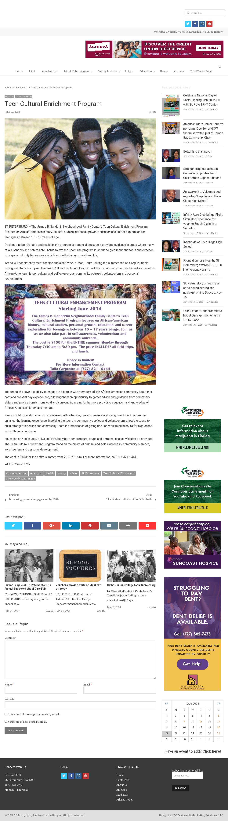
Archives (179, 71)
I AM (32, 71)
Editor (209, 156)
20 (218, 727)
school (74, 473)
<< (166, 704)
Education (146, 71)
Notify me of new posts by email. (27, 722)
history (61, 473)
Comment (10, 638)
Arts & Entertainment (77, 71)
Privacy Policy (124, 799)
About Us (122, 785)
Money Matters (107, 71)
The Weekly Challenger (20, 478)
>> (218, 704)
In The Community (24, 97)
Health (164, 71)
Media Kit (122, 795)
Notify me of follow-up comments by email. (34, 714)
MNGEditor (212, 109)
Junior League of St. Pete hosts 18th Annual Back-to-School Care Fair (28, 587)
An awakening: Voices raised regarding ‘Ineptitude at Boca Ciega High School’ (202, 196)
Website (9, 699)
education (36, 473)
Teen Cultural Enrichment (118, 473)
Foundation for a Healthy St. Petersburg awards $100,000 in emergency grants (202, 265)
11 (201, 721)
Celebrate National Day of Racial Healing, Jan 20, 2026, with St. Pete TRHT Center (202, 100)
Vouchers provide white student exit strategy (78, 587)
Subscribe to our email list (187, 770)
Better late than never (197, 151)
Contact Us (122, 780)
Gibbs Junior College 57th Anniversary (131, 585)
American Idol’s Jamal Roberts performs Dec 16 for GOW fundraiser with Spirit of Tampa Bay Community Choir (203, 131)
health (50, 473)
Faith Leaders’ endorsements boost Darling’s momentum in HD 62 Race (202, 315)
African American (16, 473)
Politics (129, 71)
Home (19, 71)
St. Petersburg (90, 473)
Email (87, 684)
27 (218, 733)
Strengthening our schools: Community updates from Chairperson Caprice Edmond (202, 173)
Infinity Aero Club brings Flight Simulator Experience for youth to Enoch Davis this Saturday (203, 221)
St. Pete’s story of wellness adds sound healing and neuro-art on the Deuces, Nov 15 (202, 290)
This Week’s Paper (201, 71)
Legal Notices (49, 71)
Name (9, 684)
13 (218, 721)
